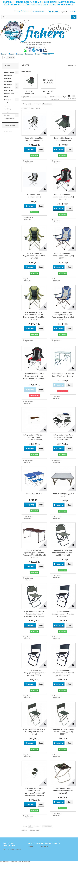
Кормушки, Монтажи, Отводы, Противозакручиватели (11, 236)
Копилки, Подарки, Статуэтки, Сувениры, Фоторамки (8, 219)
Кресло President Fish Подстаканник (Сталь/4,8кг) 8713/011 (63, 256)
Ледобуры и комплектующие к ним (9, 259)
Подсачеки (7, 348)
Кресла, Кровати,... (30, 92)
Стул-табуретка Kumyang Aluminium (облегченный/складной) (63, 790)
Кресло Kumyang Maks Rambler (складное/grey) (34, 139)
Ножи (6, 330)
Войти (73, 11)
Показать (53, 97)
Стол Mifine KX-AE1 (34, 494)
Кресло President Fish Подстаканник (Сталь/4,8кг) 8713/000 (63, 197)
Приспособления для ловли (10, 390)
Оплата (11, 54)
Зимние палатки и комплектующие (9, 167)
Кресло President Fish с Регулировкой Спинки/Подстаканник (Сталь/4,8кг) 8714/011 (63, 315)
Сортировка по (26, 97)
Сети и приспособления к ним (9, 416)
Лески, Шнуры (9, 281)
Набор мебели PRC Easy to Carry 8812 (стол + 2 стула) (63, 375)
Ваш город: (22, 11)
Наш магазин (10, 475)
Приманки (7, 385)
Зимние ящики (9, 176)
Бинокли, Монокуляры (8, 89)
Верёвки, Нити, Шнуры (9, 95)
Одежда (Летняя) (9, 345)
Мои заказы (44, 846)
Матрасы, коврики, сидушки (7, 296)
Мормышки (8, 327)
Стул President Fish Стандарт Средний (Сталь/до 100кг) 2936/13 (34, 673)
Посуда (6, 364)
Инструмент (8, 186)
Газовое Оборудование (9, 116)
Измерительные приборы (9, 181)
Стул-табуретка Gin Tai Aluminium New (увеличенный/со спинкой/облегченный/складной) (34, 791)
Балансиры (8, 84)
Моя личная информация (49, 854)
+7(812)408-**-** (48, 54)
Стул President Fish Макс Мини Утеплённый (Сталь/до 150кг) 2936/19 (62, 552)
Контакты (28, 54)
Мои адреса (44, 851)
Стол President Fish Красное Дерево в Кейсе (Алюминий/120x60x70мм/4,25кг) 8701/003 (34, 553)
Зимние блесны (9, 161)
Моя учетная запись (50, 843)
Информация (9, 461)
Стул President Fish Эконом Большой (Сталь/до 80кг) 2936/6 (63, 731)
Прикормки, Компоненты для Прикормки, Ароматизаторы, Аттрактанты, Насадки (9, 374)
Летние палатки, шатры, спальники (9, 287)
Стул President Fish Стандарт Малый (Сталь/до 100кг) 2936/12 (63, 614)
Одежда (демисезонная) (9, 334)
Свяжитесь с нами (38, 11)
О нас (8, 469)
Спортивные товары (8, 439)
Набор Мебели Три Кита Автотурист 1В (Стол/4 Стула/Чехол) (63, 437)
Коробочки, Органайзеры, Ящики (9, 247)
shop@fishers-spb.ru (35, 47)
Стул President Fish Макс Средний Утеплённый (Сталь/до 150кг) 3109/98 (34, 614)
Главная (30, 860)
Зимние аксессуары (8, 156)
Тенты (6, 443)
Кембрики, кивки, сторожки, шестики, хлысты (7, 204)
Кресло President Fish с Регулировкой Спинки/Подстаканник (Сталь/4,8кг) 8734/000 (34, 377)
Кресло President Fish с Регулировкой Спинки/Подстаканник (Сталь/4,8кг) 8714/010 (34, 315)
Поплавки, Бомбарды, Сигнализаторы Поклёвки (9, 356)
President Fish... (48, 92)
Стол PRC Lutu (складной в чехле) (63, 495)
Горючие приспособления (9, 122)
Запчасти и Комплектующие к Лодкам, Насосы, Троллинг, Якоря (9, 146)
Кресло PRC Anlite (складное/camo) (34, 196)
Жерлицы (7, 136)
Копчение (7, 228)
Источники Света (7, 190)
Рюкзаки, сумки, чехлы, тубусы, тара (9, 404)
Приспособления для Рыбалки (10, 396)
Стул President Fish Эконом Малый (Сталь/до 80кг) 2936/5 (34, 731)
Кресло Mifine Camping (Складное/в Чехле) (63, 139)
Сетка (69, 97)
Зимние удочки (9, 173)
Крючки (6, 253)
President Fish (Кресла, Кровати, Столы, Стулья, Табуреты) (9, 319)
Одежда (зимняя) (7, 341)
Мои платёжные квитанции (49, 849)
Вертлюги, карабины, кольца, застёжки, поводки (7, 106)
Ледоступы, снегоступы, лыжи (8, 268)
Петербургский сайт (24, 882)
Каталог (3, 54)
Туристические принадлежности (9, 448)
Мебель (6, 302)
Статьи (37, 54)
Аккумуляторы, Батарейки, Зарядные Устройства (9, 76)
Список (74, 97)
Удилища (7, 453)
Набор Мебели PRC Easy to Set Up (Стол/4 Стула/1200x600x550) (34, 437)
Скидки (30, 846)
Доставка (19, 54)
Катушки (7, 195)
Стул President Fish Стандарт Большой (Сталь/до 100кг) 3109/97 (63, 673)
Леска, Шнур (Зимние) (8, 276)
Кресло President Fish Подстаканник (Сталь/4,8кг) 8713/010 (34, 256)
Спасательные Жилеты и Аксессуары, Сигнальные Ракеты (9, 428)
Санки (6, 410)
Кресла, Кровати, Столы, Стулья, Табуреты (9, 308)
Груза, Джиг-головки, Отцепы (8, 130)
